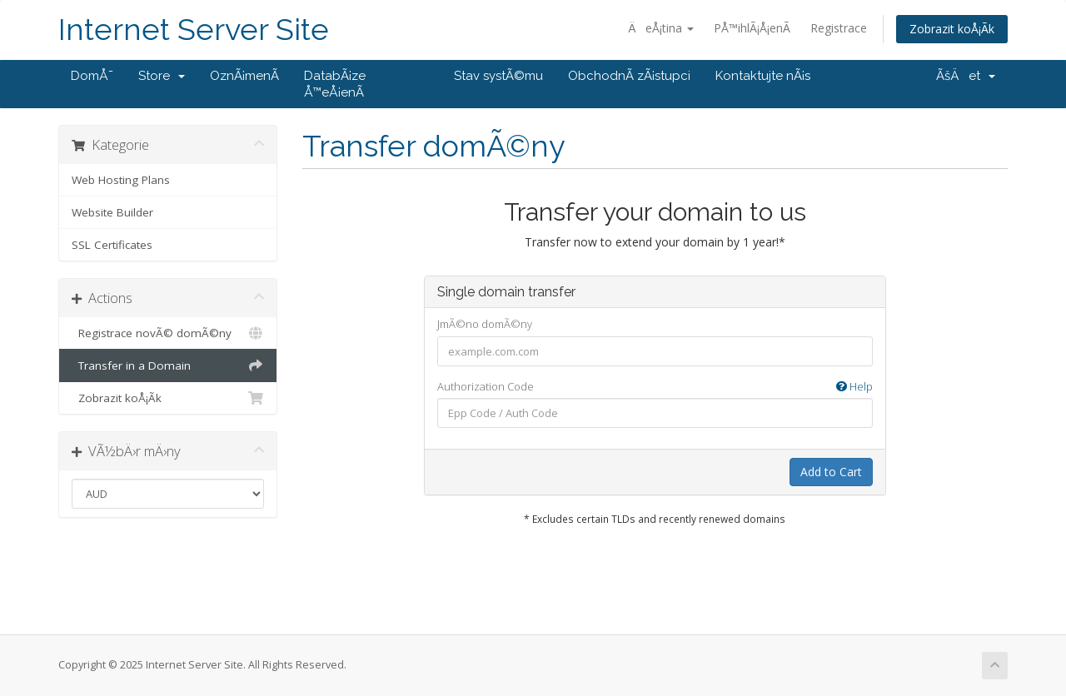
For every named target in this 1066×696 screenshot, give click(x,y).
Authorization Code (655, 387)
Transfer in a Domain (168, 365)
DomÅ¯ (92, 75)
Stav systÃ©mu (498, 75)
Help (854, 386)
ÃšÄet (965, 75)
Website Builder (112, 212)
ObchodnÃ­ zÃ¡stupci (629, 75)
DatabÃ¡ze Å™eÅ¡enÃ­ (335, 84)
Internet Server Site (193, 29)
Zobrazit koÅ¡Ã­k (951, 29)
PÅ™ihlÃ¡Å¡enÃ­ (752, 28)
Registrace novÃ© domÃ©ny (168, 333)
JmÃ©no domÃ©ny (484, 323)
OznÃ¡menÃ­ (244, 75)
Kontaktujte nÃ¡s (762, 75)
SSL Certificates (112, 244)
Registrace (838, 28)
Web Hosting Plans (121, 179)
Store (161, 75)
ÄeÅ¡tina (661, 28)
